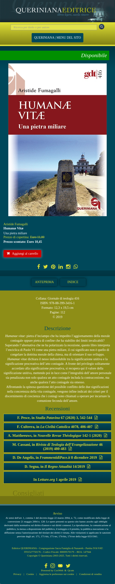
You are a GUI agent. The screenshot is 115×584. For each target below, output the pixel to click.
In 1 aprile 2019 (57, 479)
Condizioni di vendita (90, 574)
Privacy (17, 574)
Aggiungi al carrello (22, 253)
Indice (72, 282)
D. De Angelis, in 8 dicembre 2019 (57, 457)
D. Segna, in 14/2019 (58, 466)
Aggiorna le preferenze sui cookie (56, 574)
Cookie (30, 574)
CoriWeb (58, 570)
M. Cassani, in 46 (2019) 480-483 (57, 447)
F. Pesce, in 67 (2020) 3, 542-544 (57, 418)
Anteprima (44, 282)
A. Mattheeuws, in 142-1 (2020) (57, 435)
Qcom (71, 570)
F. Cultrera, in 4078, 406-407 (57, 427)
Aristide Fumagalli (15, 224)
